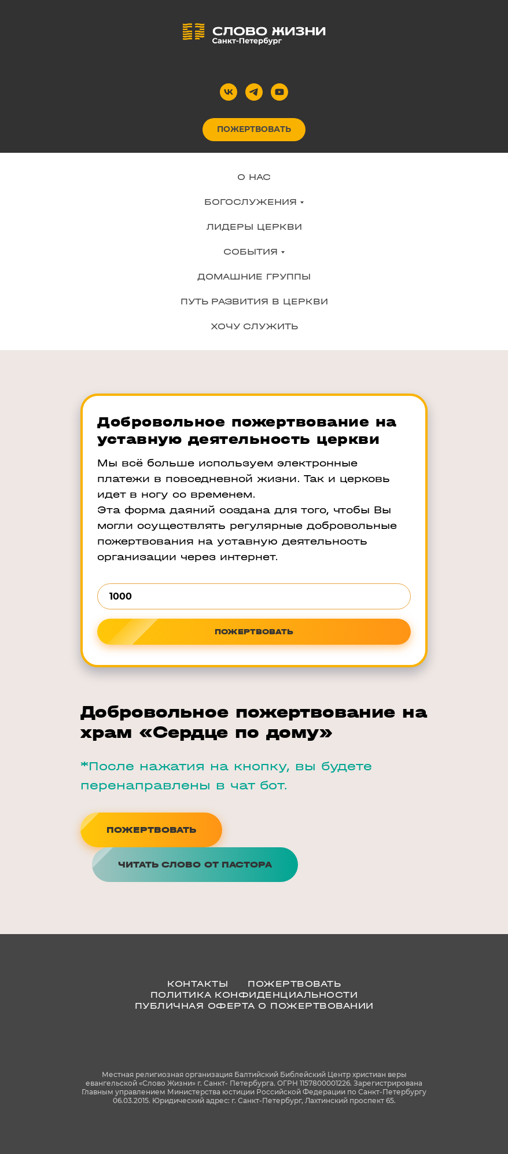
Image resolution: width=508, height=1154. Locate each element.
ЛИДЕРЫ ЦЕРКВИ (254, 226)
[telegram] (254, 92)
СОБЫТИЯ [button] (250, 251)
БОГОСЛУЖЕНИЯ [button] (250, 201)
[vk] (228, 92)
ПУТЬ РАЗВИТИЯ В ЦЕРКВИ (254, 301)
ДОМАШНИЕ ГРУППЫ (254, 276)
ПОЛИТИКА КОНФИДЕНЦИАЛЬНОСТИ (254, 994)
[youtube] (279, 92)
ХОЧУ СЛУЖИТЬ (254, 326)
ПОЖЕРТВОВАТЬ (294, 983)
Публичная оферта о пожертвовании (254, 1005)
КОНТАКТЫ (197, 983)
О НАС (254, 176)
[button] (195, 864)
